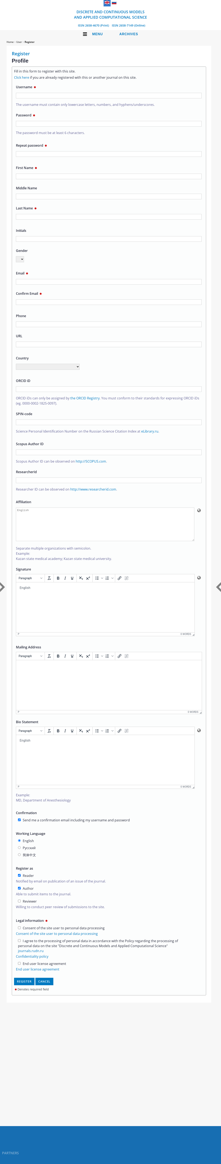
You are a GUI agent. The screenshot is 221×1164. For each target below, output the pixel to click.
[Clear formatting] (49, 584)
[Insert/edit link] (119, 584)
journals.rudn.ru (31, 957)
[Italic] (65, 584)
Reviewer (27, 907)
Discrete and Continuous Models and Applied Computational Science (110, 14)
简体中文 (27, 861)
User (19, 42)
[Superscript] (88, 584)
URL (19, 336)
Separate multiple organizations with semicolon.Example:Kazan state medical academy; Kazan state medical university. (64, 559)
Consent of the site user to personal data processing (61, 934)
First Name (26, 168)
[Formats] (30, 584)
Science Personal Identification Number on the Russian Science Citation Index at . (87, 431)
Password (25, 115)
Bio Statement (27, 728)
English (26, 847)
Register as (24, 874)
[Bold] (58, 584)
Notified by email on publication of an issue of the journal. (61, 887)
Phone (21, 316)
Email (22, 273)
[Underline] (72, 584)
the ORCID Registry (85, 398)
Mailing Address (28, 653)
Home (10, 42)
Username (26, 87)
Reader (26, 882)
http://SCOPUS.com (91, 461)
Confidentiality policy (32, 962)
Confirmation (26, 819)
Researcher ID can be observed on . (66, 489)
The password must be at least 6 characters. (50, 133)
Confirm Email (29, 293)
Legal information (32, 927)
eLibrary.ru (149, 431)
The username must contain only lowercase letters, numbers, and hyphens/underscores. (85, 104)
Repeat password (31, 145)
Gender (22, 250)
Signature (23, 575)
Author (26, 894)
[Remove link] (126, 584)
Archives (128, 34)
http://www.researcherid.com (93, 489)
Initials (21, 230)
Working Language (30, 840)
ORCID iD (23, 380)
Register (30, 42)
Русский (27, 854)
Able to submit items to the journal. (43, 900)
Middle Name (26, 188)
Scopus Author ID (30, 444)
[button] (98, 584)
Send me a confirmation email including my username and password (74, 826)
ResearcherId (26, 472)
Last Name (26, 208)
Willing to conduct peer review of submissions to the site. (60, 913)
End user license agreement (42, 970)
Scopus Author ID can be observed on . (61, 461)
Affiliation (23, 502)
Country (22, 358)
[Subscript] (81, 584)
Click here (21, 77)
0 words (185, 640)
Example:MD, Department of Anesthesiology (43, 804)
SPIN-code (24, 414)
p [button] (18, 640)
